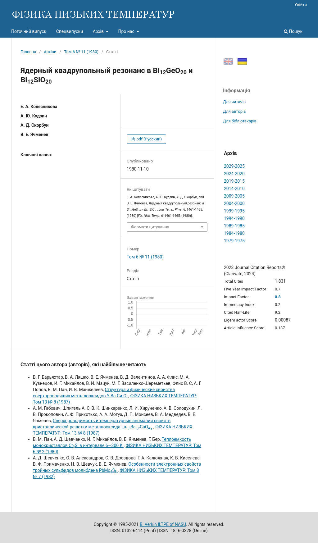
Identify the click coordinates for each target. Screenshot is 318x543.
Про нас (126, 31)
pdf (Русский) (148, 139)
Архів (99, 31)
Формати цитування (150, 227)
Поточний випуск (28, 31)
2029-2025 (234, 166)
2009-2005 (234, 196)
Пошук (293, 31)
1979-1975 (234, 240)
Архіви (50, 51)
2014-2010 (234, 188)
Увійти (300, 4)
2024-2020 (234, 173)
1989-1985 (234, 225)
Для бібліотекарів (240, 121)
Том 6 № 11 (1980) (81, 51)
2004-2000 (234, 203)
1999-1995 (234, 210)
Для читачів (234, 101)
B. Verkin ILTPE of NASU (163, 524)
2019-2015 (234, 181)
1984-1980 (234, 233)
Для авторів (234, 111)
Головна (28, 51)
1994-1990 (234, 218)
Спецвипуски (69, 31)
